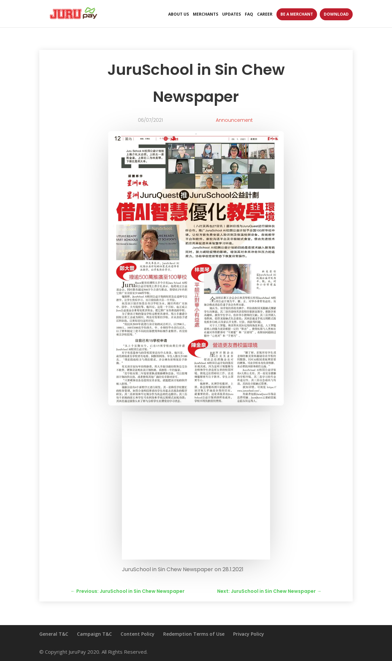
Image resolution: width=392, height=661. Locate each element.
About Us (178, 14)
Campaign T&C (94, 634)
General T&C (53, 634)
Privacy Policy (248, 634)
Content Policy (138, 634)
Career (264, 14)
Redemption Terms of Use (193, 634)
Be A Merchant (296, 14)
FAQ (249, 14)
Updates (231, 14)
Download (336, 14)
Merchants (205, 14)
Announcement (234, 120)
